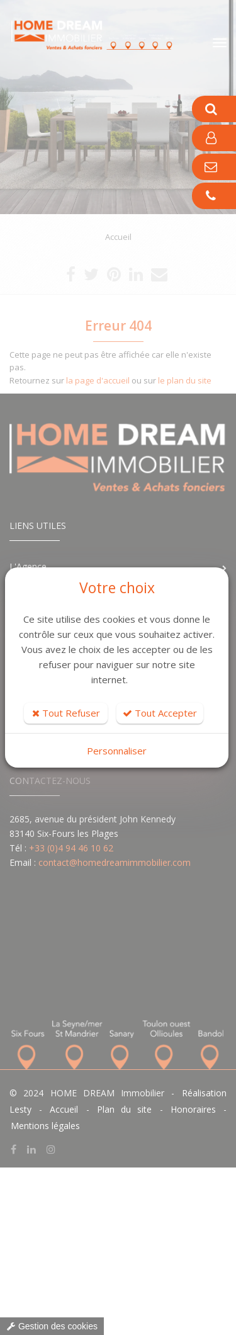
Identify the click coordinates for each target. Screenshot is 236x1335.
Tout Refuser (66, 713)
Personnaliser (117, 750)
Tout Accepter (160, 713)
